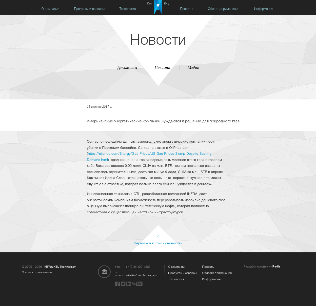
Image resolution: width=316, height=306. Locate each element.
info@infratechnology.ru (141, 275)
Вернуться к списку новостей (158, 243)
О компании (50, 9)
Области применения (223, 9)
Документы (127, 68)
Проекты (186, 9)
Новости (162, 68)
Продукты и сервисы (89, 9)
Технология (127, 9)
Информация (263, 9)
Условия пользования (37, 272)
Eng (166, 4)
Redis (276, 266)
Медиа (193, 68)
